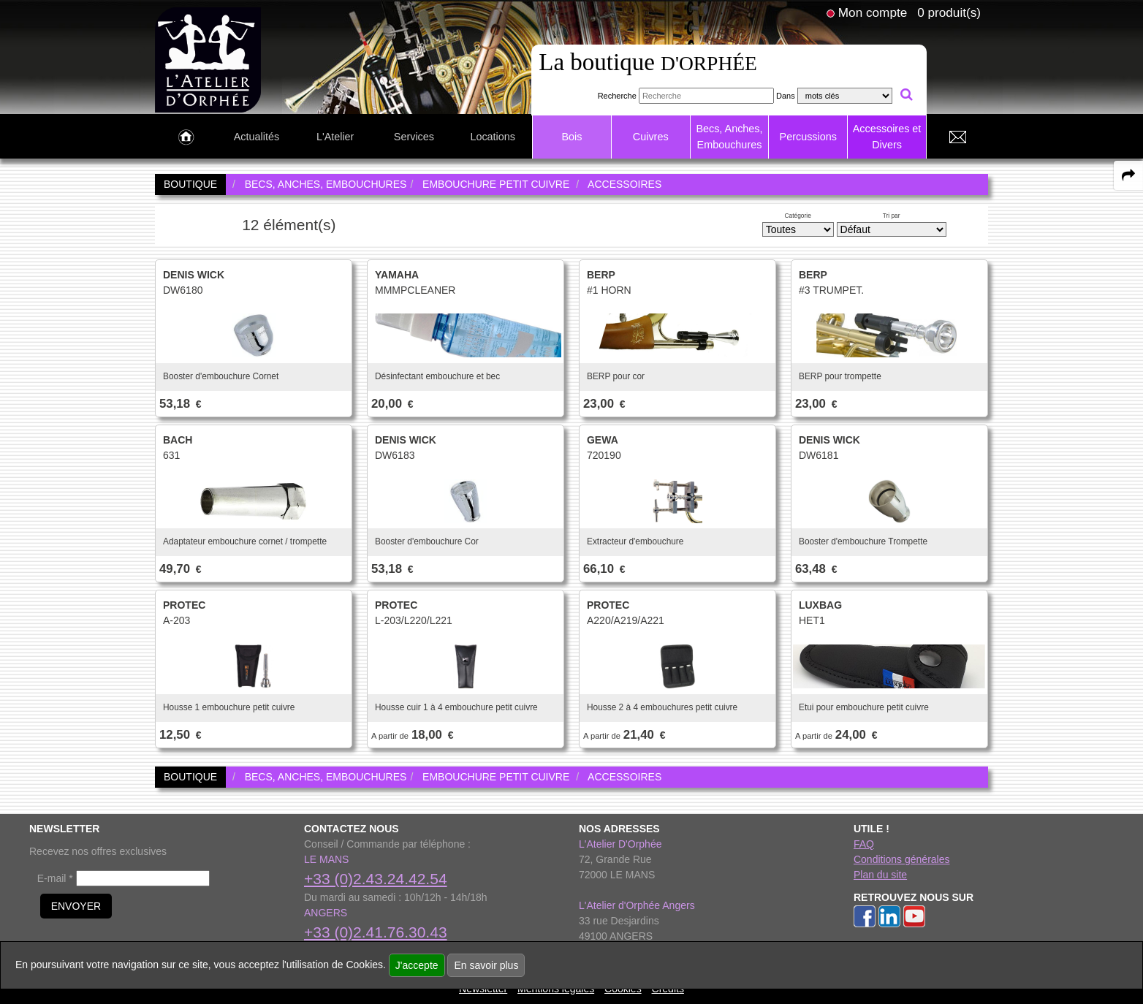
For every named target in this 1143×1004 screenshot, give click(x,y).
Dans (785, 95)
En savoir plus (486, 965)
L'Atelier (335, 136)
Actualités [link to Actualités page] (256, 136)
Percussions (808, 136)
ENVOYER (76, 906)
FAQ (864, 844)
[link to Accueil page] (186, 137)
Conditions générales (902, 859)
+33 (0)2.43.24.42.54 (375, 878)
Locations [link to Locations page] (492, 136)
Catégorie (798, 215)
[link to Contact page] (957, 137)
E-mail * (55, 878)
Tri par (891, 215)
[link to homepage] (208, 59)
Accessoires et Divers (887, 137)
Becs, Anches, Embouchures (729, 137)
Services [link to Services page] (414, 136)
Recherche (617, 95)
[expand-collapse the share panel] (1128, 175)
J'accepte (416, 965)
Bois (571, 136)
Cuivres (651, 136)
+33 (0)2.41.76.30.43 (375, 932)
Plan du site (880, 875)
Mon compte (872, 12)
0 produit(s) (949, 12)
